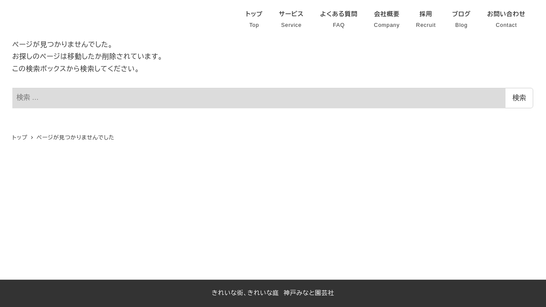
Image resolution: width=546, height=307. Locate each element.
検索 (519, 97)
